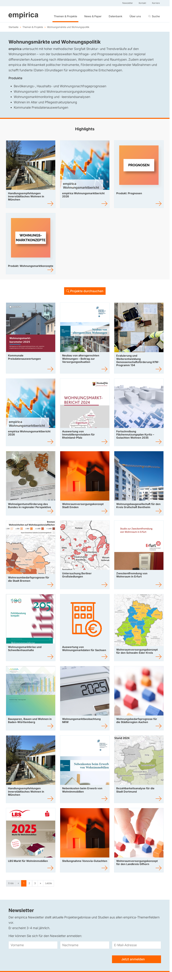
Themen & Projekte (65, 16)
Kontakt (142, 3)
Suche (156, 16)
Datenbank (115, 16)
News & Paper (92, 16)
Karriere (156, 3)
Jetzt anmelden (136, 959)
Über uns (135, 16)
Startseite (13, 27)
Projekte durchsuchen (84, 291)
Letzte (48, 883)
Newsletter (127, 3)
